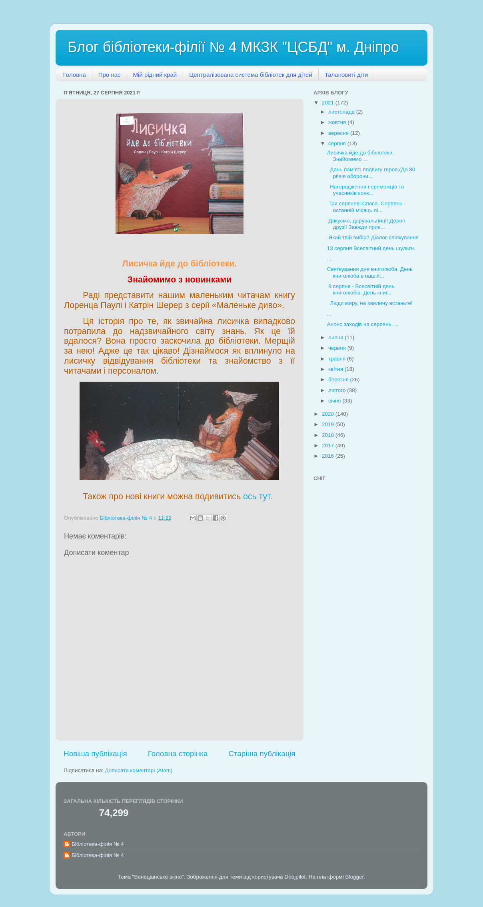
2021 (328, 103)
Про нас (109, 74)
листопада (342, 112)
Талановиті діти (346, 74)
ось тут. (258, 496)
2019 (328, 424)
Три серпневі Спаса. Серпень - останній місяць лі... (366, 206)
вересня (339, 133)
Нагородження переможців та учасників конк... (365, 190)
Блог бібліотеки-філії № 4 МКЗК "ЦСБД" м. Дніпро (233, 47)
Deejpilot (295, 877)
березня (339, 379)
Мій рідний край (155, 74)
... (329, 259)
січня (335, 401)
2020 (328, 414)
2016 (328, 456)
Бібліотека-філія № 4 (98, 844)
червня (337, 348)
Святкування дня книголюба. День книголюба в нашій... (370, 272)
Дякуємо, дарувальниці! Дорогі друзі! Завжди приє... (366, 224)
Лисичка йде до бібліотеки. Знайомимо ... (360, 156)
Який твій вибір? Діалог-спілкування (373, 237)
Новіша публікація (95, 753)
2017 (328, 445)
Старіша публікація (261, 753)
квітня (336, 369)
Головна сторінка (178, 753)
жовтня (337, 122)
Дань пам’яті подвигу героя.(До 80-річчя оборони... (372, 172)
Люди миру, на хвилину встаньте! (370, 303)
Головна (74, 74)
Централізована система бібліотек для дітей (250, 74)
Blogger (354, 877)
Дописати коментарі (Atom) (138, 770)
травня (337, 359)
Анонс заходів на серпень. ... (363, 324)
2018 (328, 435)
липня (336, 337)
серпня (337, 143)
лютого (337, 390)
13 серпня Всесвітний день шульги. (371, 248)
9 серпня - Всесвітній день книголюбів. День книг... (361, 289)
